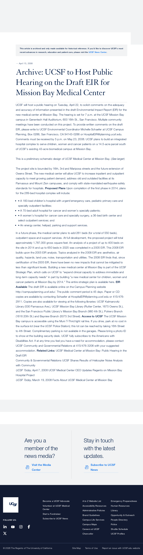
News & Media (117, 13)
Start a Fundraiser (52, 513)
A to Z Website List (92, 500)
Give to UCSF (128, 3)
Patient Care (60, 13)
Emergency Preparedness (124, 500)
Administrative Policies (94, 509)
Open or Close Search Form (134, 13)
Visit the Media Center (41, 467)
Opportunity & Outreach (123, 514)
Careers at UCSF (91, 528)
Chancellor (88, 533)
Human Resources (120, 505)
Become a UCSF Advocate (56, 500)
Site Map (76, 547)
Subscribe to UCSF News (102, 467)
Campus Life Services (93, 519)
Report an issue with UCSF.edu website (121, 547)
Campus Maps (90, 523)
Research (79, 13)
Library (114, 509)
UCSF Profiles (118, 533)
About (43, 13)
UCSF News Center (98, 52)
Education (97, 13)
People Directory (119, 519)
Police (114, 523)
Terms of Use (91, 547)
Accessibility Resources (94, 505)
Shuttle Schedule (119, 528)
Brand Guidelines (91, 514)
